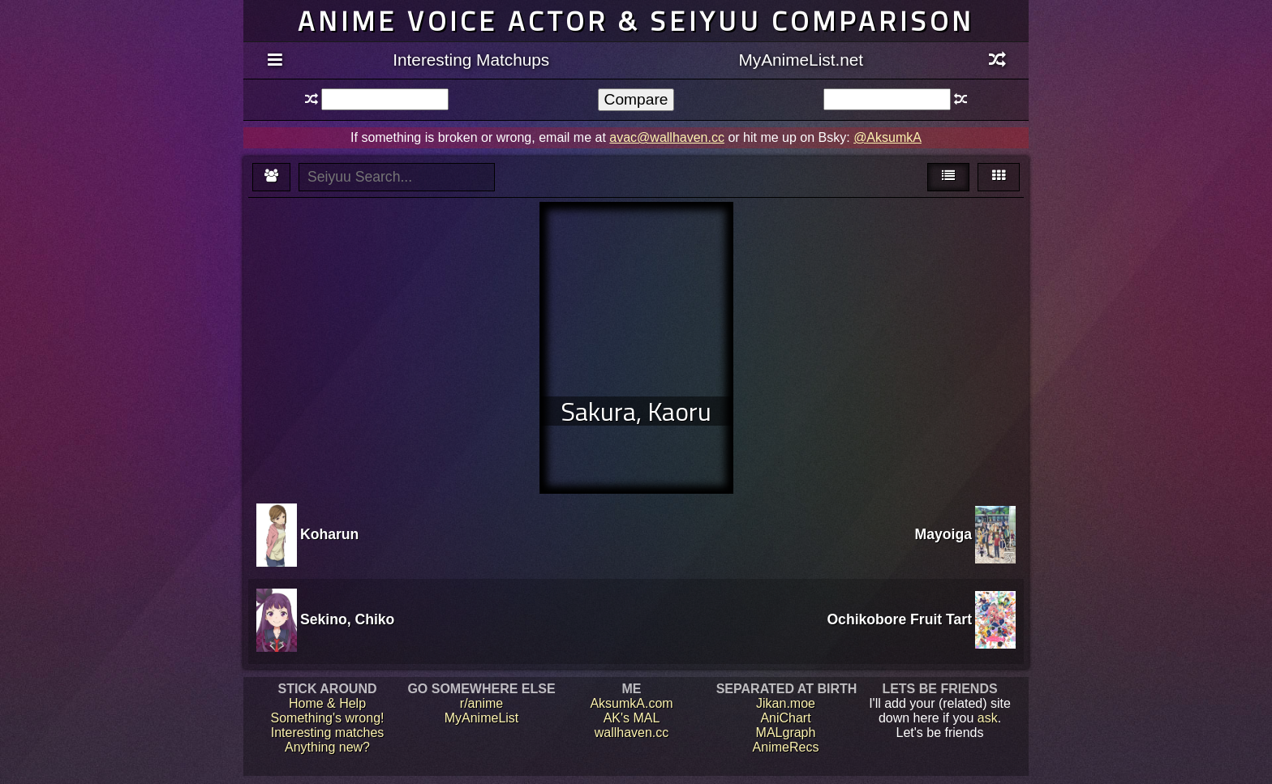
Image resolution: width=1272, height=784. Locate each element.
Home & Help (327, 703)
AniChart (785, 718)
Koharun (329, 534)
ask (988, 718)
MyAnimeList (482, 718)
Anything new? (327, 747)
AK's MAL (632, 718)
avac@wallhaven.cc (666, 137)
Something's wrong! (327, 718)
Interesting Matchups (471, 59)
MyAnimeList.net (800, 59)
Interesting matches (328, 732)
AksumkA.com (631, 703)
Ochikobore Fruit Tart (899, 619)
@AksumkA (887, 137)
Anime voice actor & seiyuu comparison (636, 20)
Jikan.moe (785, 703)
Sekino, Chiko (347, 619)
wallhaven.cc (632, 732)
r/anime (481, 703)
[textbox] (385, 99)
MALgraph (786, 732)
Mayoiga (943, 534)
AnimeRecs (786, 747)
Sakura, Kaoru (636, 411)
